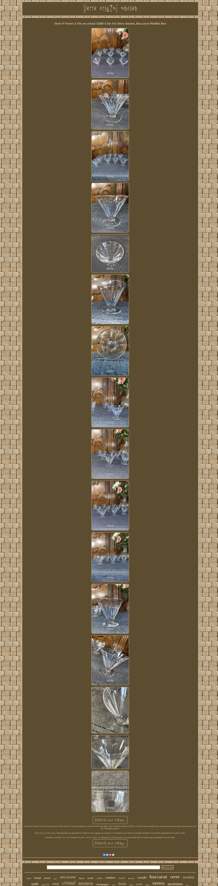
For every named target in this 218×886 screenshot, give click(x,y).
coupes (28, 878)
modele (188, 877)
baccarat (158, 876)
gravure (131, 878)
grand (47, 878)
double (91, 878)
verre (175, 876)
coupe (55, 878)
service (100, 878)
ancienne (68, 876)
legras (82, 878)
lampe (37, 877)
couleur (110, 877)
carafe (141, 877)
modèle (121, 878)
